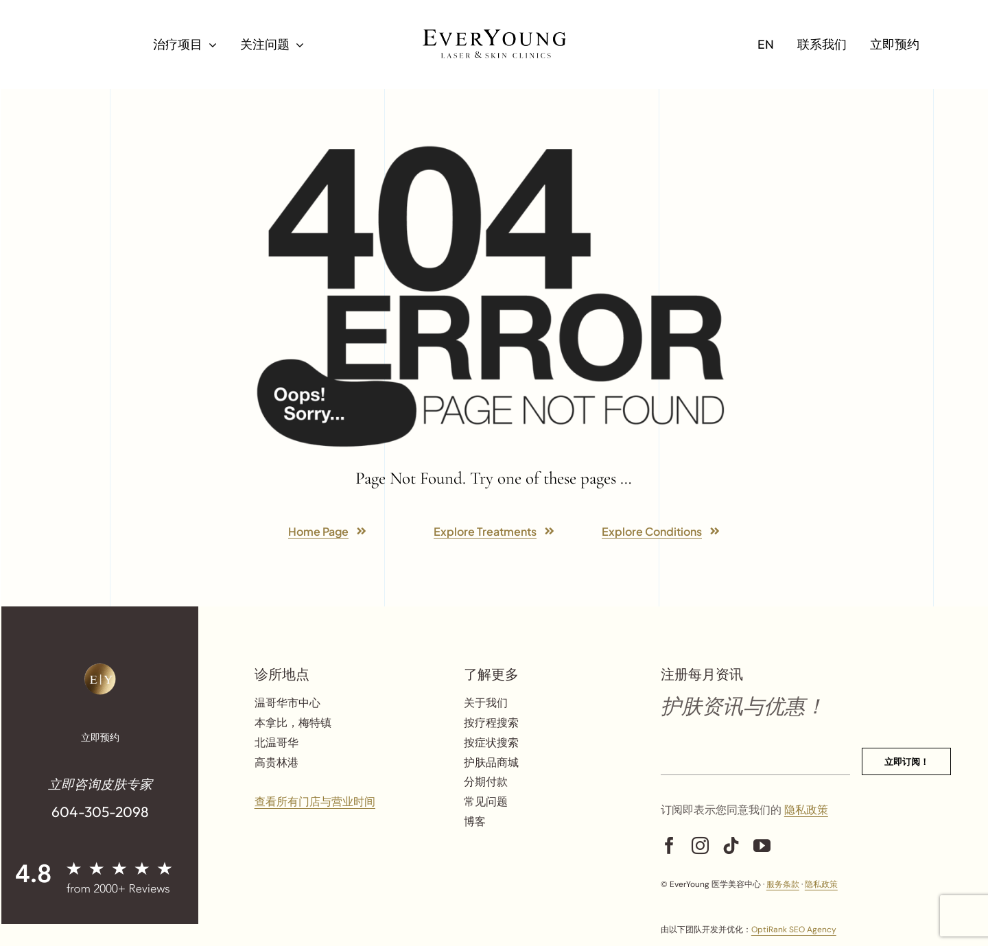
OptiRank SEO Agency (793, 929)
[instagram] (700, 845)
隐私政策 (806, 810)
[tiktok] (731, 845)
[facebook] (669, 845)
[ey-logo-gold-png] (100, 668)
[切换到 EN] (765, 44)
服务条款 (782, 884)
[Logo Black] (494, 34)
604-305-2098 (100, 811)
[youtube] (762, 845)
